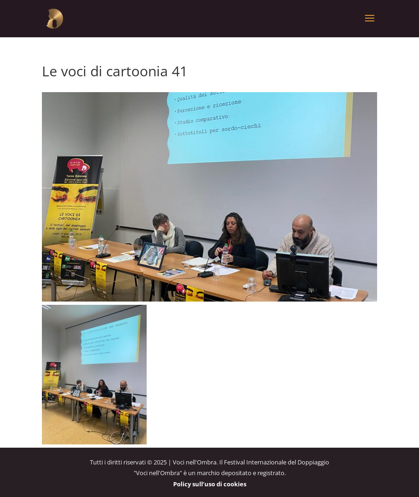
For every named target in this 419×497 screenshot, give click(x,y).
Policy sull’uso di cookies (209, 484)
